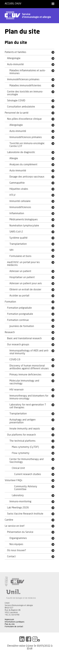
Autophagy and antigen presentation (22, 421)
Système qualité (18, 238)
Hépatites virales (18, 189)
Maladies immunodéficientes (25, 85)
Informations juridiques (14, 622)
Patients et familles (15, 52)
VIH (11, 250)
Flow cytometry (20, 453)
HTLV (12, 195)
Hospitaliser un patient (22, 277)
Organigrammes (18, 538)
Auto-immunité (15, 64)
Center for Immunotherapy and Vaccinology (26, 460)
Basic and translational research (24, 338)
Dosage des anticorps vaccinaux (26, 176)
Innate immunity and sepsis (24, 428)
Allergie (13, 158)
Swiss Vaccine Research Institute (25, 513)
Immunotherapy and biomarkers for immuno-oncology (28, 397)
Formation (10, 301)
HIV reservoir (16, 389)
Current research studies (27, 474)
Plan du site (10, 624)
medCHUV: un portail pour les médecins (23, 263)
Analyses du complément (23, 164)
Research (10, 332)
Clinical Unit (18, 468)
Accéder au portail (19, 295)
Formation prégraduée (19, 308)
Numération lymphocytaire (24, 225)
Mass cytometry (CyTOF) (25, 447)
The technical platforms (22, 441)
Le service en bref (14, 526)
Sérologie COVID (16, 100)
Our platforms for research (21, 435)
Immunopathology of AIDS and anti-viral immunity (29, 352)
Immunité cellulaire (20, 201)
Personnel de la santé (16, 113)
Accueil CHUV (13, 3)
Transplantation (18, 244)
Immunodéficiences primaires (23, 79)
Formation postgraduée (20, 314)
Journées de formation (21, 326)
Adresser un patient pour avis (25, 283)
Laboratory (18, 495)
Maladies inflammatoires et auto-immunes (27, 72)
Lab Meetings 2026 (18, 507)
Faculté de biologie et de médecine (21, 598)
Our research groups (18, 344)
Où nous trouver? (16, 550)
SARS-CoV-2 (16, 231)
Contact (11, 556)
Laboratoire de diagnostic (21, 152)
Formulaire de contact (14, 626)
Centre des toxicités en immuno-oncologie (25, 93)
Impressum (9, 619)
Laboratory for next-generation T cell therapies (27, 406)
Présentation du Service (20, 532)
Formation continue (18, 320)
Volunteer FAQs (13, 480)
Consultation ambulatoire (21, 106)
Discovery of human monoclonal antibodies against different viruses (29, 367)
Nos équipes (16, 544)
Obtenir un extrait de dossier (25, 289)
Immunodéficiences (20, 207)
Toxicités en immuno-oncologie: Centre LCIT (27, 144)
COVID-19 (14, 359)
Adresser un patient (20, 271)
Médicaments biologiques (23, 219)
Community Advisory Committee (25, 488)
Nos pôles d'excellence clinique (24, 119)
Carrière (9, 520)
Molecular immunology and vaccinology (24, 382)
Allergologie (13, 58)
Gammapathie (17, 183)
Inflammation (16, 213)
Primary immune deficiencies (25, 374)
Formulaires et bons (20, 256)
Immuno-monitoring (20, 501)
